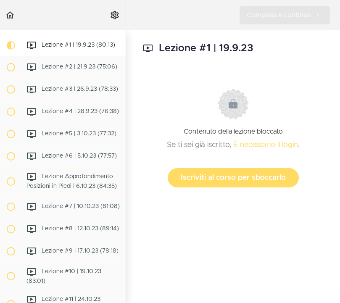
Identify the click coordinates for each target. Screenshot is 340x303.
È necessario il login (265, 145)
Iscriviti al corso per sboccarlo (233, 178)
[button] (10, 15)
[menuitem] (115, 15)
